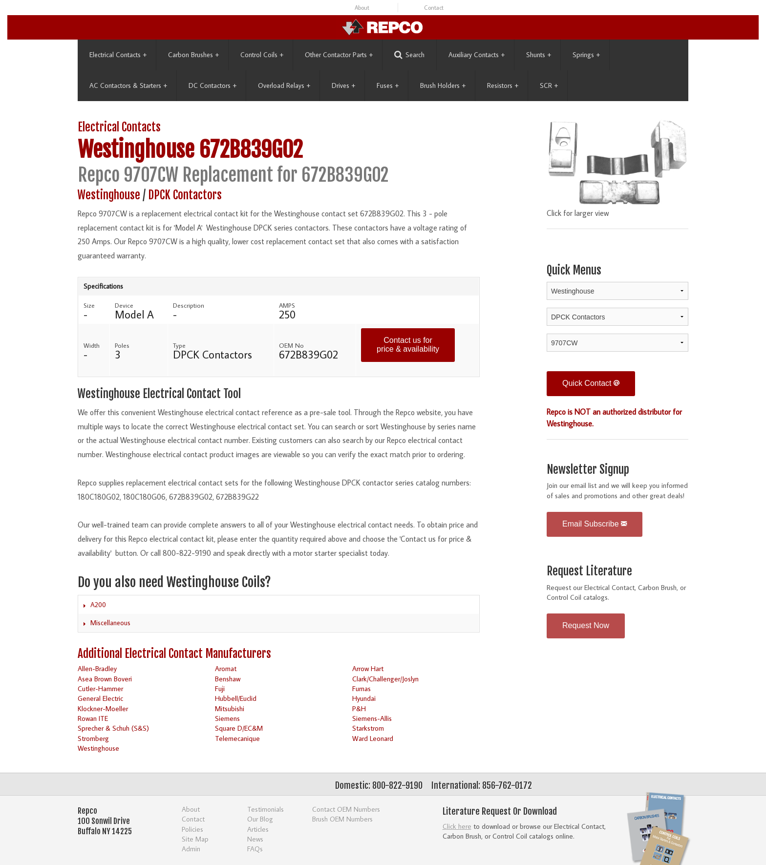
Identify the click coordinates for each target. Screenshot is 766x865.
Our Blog (260, 818)
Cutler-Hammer (100, 688)
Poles (122, 345)
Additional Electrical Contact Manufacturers (174, 654)
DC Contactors (212, 85)
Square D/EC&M (239, 728)
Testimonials (265, 809)
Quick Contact (590, 383)
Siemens (227, 718)
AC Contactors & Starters (128, 85)
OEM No (291, 345)
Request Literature (589, 571)
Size (89, 305)
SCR (549, 85)
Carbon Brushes (193, 54)
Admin (191, 848)
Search (409, 55)
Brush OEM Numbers (342, 818)
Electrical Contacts (118, 54)
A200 (98, 604)
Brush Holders (443, 85)
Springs (586, 54)
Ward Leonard (372, 738)
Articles (258, 829)
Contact (434, 7)
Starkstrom (368, 728)
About (362, 7)
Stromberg (93, 738)
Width (92, 345)
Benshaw (227, 678)
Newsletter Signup (588, 470)
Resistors (502, 85)
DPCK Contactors (185, 195)
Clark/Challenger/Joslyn (385, 678)
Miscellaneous (110, 622)
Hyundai (364, 698)
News (255, 839)
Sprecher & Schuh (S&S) (113, 728)
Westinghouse (136, 149)
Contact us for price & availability (408, 344)
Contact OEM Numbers (346, 809)
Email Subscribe (594, 524)
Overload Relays (284, 85)
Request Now (585, 625)
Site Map (195, 839)
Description (188, 305)
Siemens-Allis (372, 718)
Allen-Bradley (97, 668)
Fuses (388, 85)
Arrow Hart (367, 668)
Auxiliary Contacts (476, 54)
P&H (359, 708)
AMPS (287, 305)
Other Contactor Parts (339, 54)
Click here (457, 826)
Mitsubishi (229, 708)
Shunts (538, 54)
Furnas (361, 688)
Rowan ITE (93, 718)
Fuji (220, 688)
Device (124, 305)
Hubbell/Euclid (235, 698)
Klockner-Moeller (103, 708)
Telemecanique (237, 738)
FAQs (255, 848)
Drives (343, 85)
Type (179, 345)
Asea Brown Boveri (105, 678)
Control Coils (261, 54)
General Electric (100, 698)
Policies (192, 829)
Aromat (225, 668)
